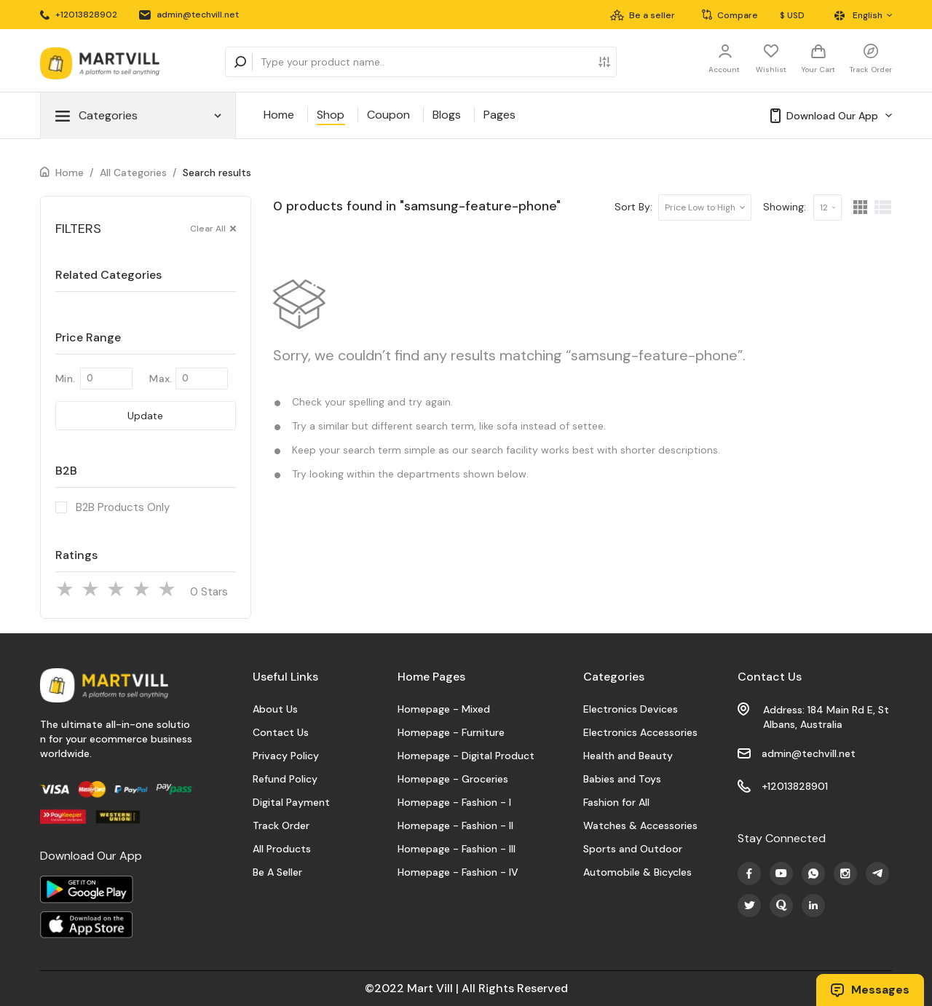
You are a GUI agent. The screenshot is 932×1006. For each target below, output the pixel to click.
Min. (65, 378)
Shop (330, 114)
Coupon (388, 114)
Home (279, 114)
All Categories (133, 172)
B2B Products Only (123, 507)
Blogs (447, 114)
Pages (499, 114)
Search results (217, 172)
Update (145, 415)
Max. (160, 378)
